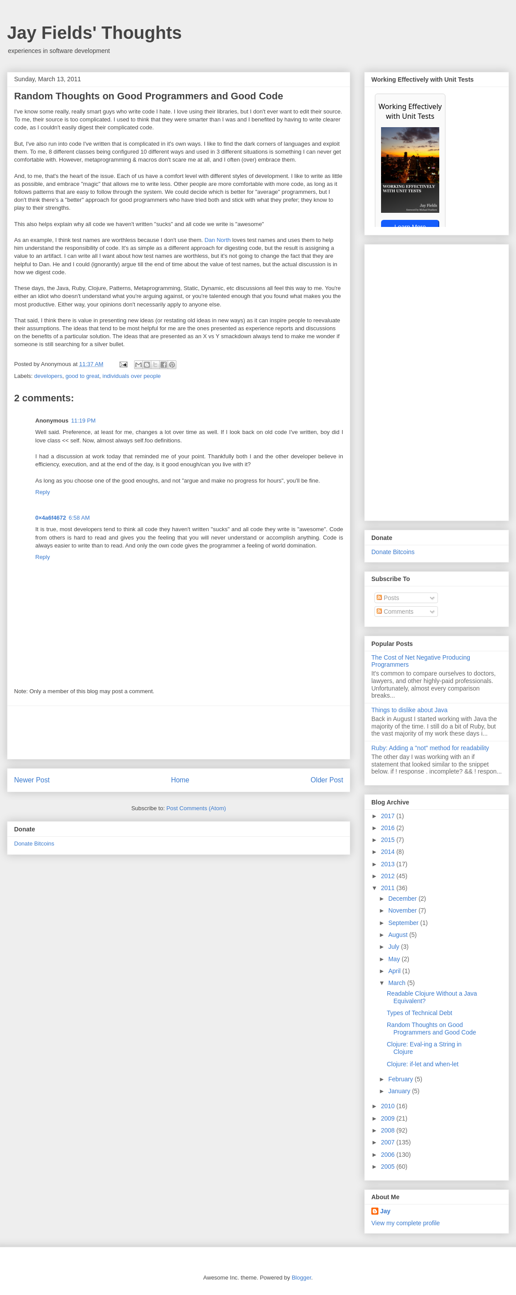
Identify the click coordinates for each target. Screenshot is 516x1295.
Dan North (218, 240)
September (404, 922)
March (397, 982)
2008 (388, 1130)
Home (180, 780)
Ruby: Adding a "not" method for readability (430, 747)
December (403, 898)
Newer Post (32, 780)
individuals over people (131, 376)
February (401, 1079)
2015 (388, 839)
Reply (42, 492)
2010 (388, 1106)
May (394, 959)
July (394, 946)
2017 (388, 815)
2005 (388, 1166)
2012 (388, 876)
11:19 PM (83, 420)
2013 (388, 864)
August (398, 934)
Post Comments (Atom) (196, 808)
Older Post (326, 780)
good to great (82, 376)
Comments (395, 611)
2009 (388, 1118)
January (400, 1091)
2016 (388, 827)
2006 (388, 1154)
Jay (385, 1211)
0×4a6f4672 (50, 517)
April (395, 970)
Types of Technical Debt (419, 1012)
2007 (388, 1142)
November (403, 910)
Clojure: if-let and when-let (423, 1064)
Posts (388, 597)
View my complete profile (405, 1223)
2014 (388, 851)
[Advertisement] (178, 732)
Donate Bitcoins (34, 843)
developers (48, 376)
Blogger (301, 1277)
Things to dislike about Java (409, 710)
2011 (388, 887)
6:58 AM (79, 517)
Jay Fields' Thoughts (94, 32)
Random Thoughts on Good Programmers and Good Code (431, 1028)
